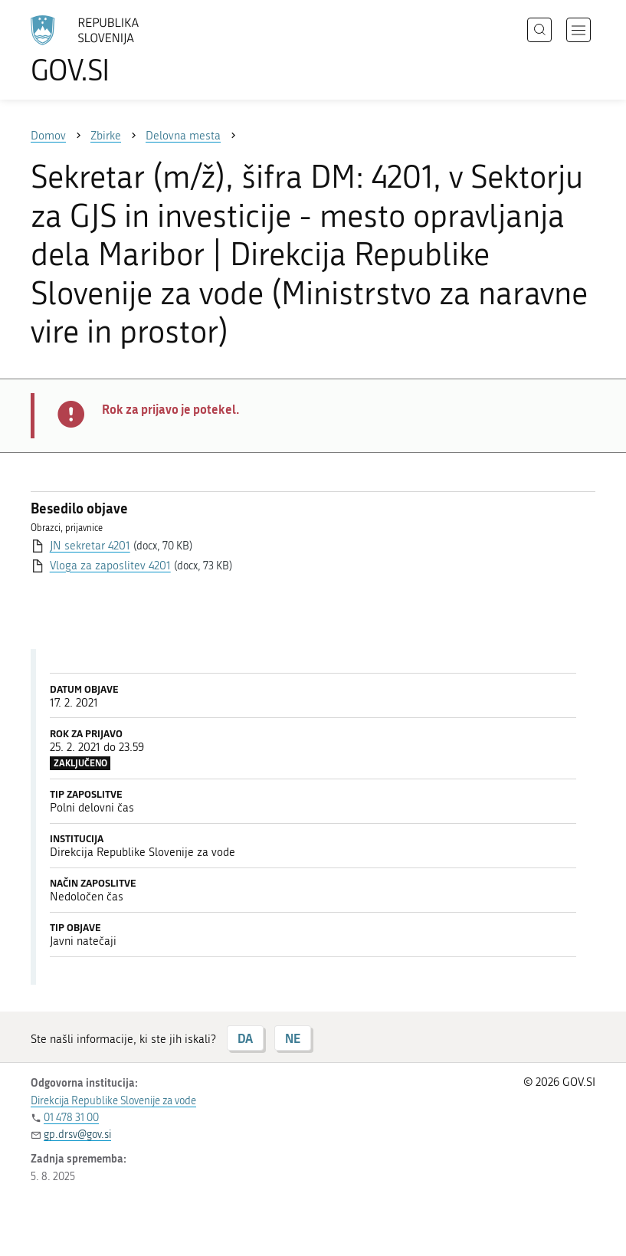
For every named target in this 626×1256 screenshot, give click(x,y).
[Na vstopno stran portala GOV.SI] (107, 49)
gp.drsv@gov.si (77, 1134)
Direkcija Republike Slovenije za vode (113, 1100)
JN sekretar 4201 (90, 546)
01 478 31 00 (71, 1117)
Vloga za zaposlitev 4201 (110, 565)
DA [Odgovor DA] (245, 1038)
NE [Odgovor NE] (292, 1038)
